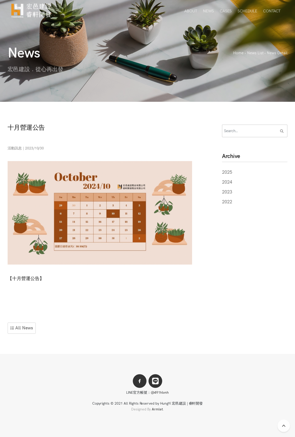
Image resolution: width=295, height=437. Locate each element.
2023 (227, 191)
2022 (227, 201)
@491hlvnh (160, 392)
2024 (227, 181)
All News (21, 327)
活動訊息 (15, 147)
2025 (227, 172)
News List (255, 53)
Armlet (157, 408)
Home (238, 53)
